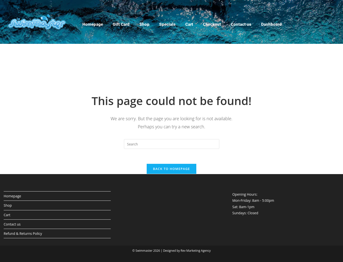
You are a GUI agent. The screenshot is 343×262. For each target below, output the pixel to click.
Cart (189, 24)
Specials (167, 24)
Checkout (212, 24)
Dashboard (271, 24)
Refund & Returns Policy (23, 233)
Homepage (92, 24)
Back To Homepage (171, 169)
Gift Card (121, 24)
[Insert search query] (171, 144)
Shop (144, 24)
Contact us (241, 24)
